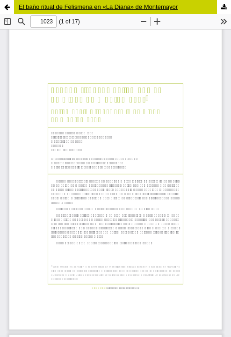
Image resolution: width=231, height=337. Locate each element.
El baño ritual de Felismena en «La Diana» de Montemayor (98, 6)
